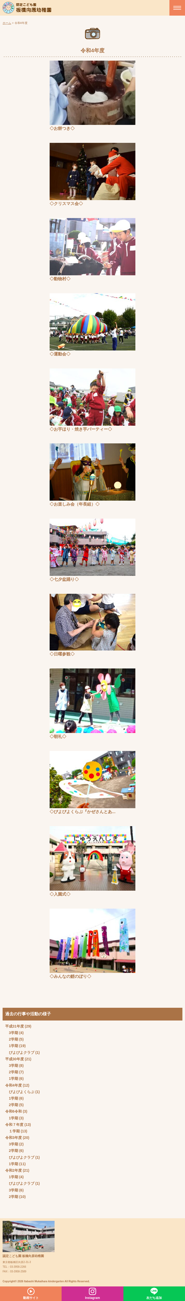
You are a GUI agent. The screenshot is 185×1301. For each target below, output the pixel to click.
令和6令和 (13, 1111)
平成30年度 (14, 1059)
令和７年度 (14, 1125)
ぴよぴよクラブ (21, 1052)
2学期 (13, 1039)
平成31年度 (14, 1026)
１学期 (14, 1131)
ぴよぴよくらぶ (21, 1092)
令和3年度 (13, 1138)
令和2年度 (13, 1170)
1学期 (13, 1046)
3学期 (13, 1033)
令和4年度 (13, 1085)
